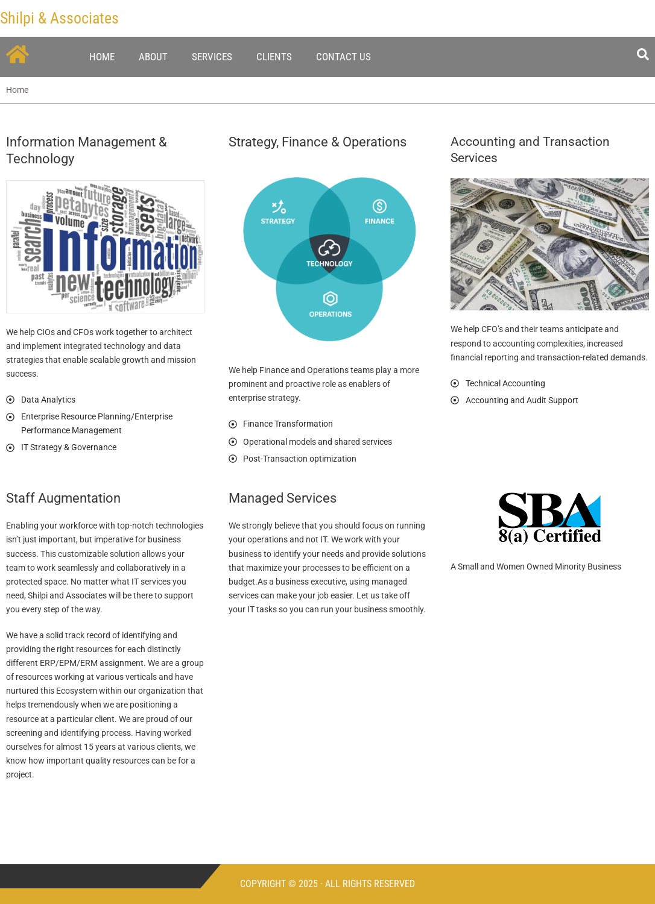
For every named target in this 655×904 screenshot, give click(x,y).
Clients (274, 57)
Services (212, 57)
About (153, 57)
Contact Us (343, 57)
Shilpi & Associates (59, 18)
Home (102, 57)
